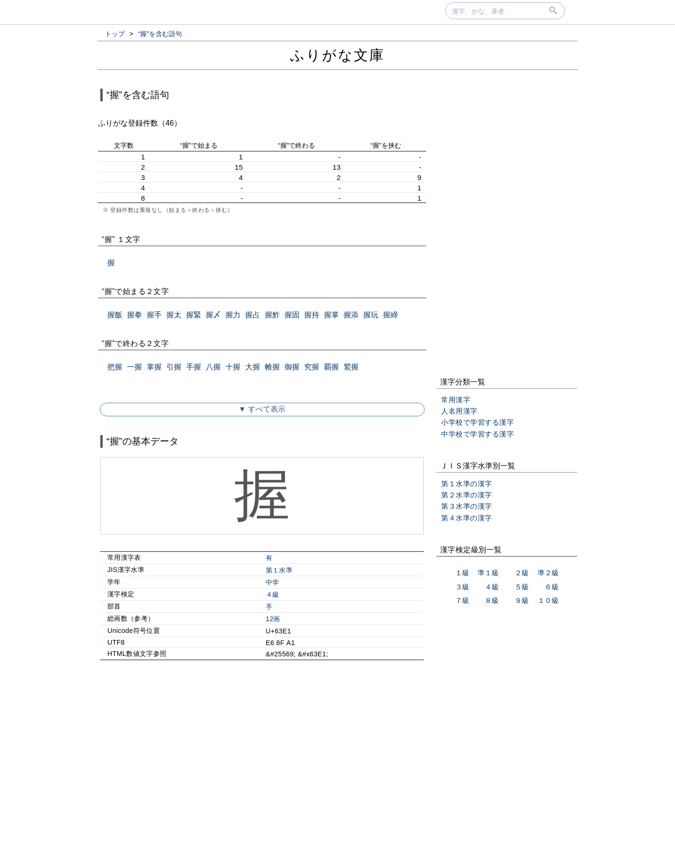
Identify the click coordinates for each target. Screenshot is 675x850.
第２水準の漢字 (466, 495)
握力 (232, 315)
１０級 (548, 600)
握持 (311, 315)
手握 (193, 367)
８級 (492, 600)
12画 (273, 619)
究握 (311, 367)
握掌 (331, 315)
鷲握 (351, 367)
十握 (232, 367)
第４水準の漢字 (466, 518)
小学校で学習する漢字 (477, 422)
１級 (462, 573)
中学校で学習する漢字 (477, 434)
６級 (552, 587)
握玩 (370, 315)
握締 (390, 315)
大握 (252, 367)
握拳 (134, 315)
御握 (292, 367)
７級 (462, 600)
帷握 (272, 367)
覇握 (331, 367)
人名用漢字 (459, 411)
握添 (351, 315)
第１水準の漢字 (466, 484)
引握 (173, 367)
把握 (114, 367)
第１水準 (279, 570)
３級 (462, 587)
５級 (522, 587)
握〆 (213, 315)
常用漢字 (455, 400)
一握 (134, 367)
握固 (292, 315)
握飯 (114, 315)
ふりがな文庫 (337, 55)
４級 (272, 594)
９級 (522, 600)
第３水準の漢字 (466, 506)
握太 (173, 315)
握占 (252, 315)
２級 (522, 573)
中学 (272, 582)
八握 (213, 367)
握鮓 (272, 315)
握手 (154, 315)
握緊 (193, 315)
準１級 (488, 573)
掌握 (154, 367)
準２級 (548, 573)
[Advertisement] (262, 747)
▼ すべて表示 (262, 409)
